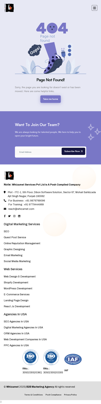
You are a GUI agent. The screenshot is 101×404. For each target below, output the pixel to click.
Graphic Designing (14, 249)
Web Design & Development (20, 276)
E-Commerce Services (17, 294)
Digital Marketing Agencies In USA (23, 327)
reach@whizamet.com (21, 209)
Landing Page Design (16, 300)
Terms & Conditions (33, 394)
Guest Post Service (15, 237)
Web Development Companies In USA (25, 339)
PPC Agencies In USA (16, 345)
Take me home (50, 99)
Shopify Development (16, 282)
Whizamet (12, 386)
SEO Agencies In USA (16, 321)
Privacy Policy (70, 394)
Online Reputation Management (22, 243)
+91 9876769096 (35, 200)
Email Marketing (13, 255)
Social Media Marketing (17, 261)
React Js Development (17, 306)
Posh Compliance (53, 394)
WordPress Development (18, 288)
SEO (6, 231)
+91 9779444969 (34, 204)
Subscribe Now (73, 151)
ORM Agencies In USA (16, 333)
